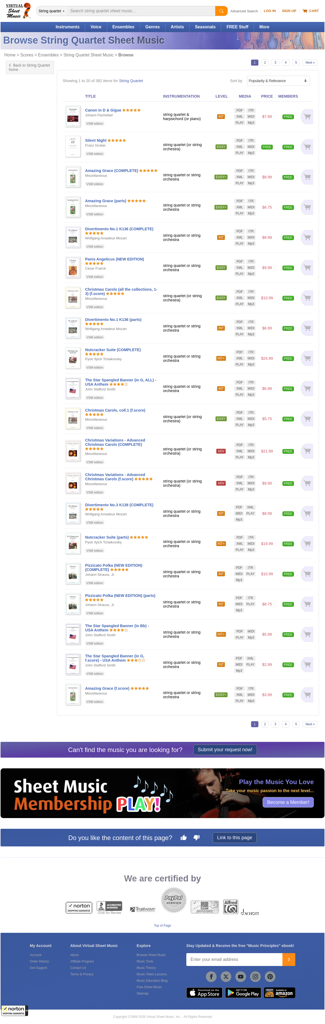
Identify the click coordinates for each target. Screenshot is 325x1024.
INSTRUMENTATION (181, 96)
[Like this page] (183, 838)
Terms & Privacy (81, 974)
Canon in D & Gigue (103, 110)
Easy (15, 150)
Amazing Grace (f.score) (107, 688)
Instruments (68, 27)
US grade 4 (21, 203)
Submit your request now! (225, 749)
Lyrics (16, 314)
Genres (152, 27)
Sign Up (289, 11)
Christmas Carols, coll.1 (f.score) (115, 410)
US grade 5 (21, 208)
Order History (39, 961)
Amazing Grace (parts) (105, 201)
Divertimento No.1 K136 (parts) (113, 319)
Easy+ (16, 155)
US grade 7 (21, 219)
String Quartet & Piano (30, 409)
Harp (15, 102)
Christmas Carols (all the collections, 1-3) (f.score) (121, 291)
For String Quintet (26, 403)
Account (35, 955)
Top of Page (162, 925)
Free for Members (26, 455)
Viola (15, 125)
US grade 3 (21, 197)
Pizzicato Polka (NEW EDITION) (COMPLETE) (113, 567)
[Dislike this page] (196, 838)
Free (15, 449)
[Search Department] (52, 11)
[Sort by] (278, 81)
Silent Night (96, 140)
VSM (15, 527)
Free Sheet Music (149, 987)
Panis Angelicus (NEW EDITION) (114, 259)
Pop (14, 356)
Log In (270, 11)
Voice (95, 27)
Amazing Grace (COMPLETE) (111, 170)
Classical (19, 345)
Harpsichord (21, 108)
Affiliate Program (82, 961)
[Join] (288, 959)
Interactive (20, 308)
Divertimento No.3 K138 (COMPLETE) (119, 505)
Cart (311, 11)
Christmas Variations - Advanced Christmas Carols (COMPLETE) (115, 442)
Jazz (15, 350)
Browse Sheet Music (151, 955)
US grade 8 (21, 225)
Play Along (20, 320)
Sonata (17, 272)
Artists (177, 27)
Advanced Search (244, 11)
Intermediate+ (23, 166)
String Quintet (23, 424)
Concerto (19, 250)
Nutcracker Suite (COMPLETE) (113, 350)
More (264, 27)
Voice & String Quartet (30, 430)
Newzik (17, 574)
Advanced (19, 172)
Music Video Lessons (152, 974)
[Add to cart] (307, 117)
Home (10, 55)
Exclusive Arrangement (31, 256)
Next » (310, 62)
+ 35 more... (21, 384)
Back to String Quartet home (29, 67)
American (19, 373)
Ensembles (123, 27)
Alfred (16, 538)
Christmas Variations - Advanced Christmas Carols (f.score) (115, 477)
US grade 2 (21, 191)
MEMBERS (288, 96)
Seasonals (205, 27)
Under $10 (20, 466)
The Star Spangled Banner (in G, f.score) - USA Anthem (114, 658)
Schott (16, 544)
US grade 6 (21, 214)
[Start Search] (221, 11)
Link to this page (234, 837)
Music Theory (146, 968)
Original (18, 267)
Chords (17, 297)
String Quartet (131, 81)
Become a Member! (288, 802)
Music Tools (145, 961)
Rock (15, 361)
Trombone (20, 119)
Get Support (38, 968)
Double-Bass (22, 97)
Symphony (20, 278)
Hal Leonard (21, 533)
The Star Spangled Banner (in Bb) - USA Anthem (117, 628)
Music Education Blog (152, 981)
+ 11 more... (21, 231)
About (74, 955)
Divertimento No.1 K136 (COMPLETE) (119, 229)
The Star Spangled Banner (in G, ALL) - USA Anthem (120, 382)
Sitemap (142, 993)
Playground (21, 325)
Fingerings (20, 303)
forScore (18, 569)
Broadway (19, 378)
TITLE (90, 96)
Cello (15, 91)
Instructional (21, 261)
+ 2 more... (20, 130)
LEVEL (222, 96)
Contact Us (78, 968)
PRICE (267, 96)
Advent (17, 367)
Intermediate (22, 161)
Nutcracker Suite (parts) (107, 537)
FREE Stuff (237, 27)
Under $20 (20, 472)
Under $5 (19, 460)
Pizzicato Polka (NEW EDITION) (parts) (120, 595)
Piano (16, 114)
